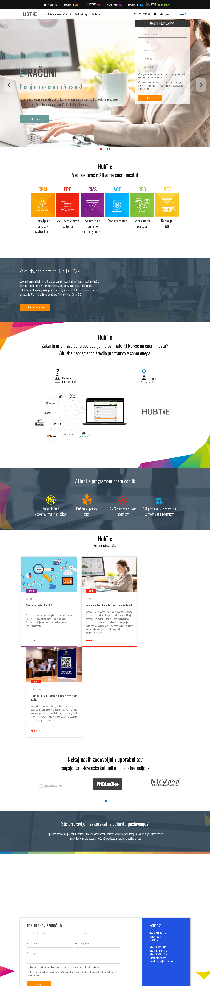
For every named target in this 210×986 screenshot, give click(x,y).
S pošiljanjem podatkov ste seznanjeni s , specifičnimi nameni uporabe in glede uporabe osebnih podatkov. (160, 85)
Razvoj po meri (91, 961)
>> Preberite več (34, 119)
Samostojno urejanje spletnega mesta (101, 948)
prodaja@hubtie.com (164, 14)
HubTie (105, 166)
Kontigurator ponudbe (94, 957)
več (161, 77)
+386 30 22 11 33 (178, 940)
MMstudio (129, 982)
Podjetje (96, 14)
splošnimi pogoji (176, 82)
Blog (134, 944)
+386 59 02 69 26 (178, 948)
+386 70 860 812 (177, 944)
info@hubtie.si (175, 952)
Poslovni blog (81, 14)
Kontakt (135, 948)
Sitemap (138, 982)
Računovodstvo (91, 952)
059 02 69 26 (142, 14)
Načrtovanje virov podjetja (96, 944)
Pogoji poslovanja (139, 952)
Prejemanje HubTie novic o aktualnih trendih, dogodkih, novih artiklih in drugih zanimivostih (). (161, 76)
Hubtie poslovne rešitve (57, 14)
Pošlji (149, 97)
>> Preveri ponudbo (35, 307)
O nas (134, 940)
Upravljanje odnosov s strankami (98, 940)
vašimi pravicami (166, 85)
